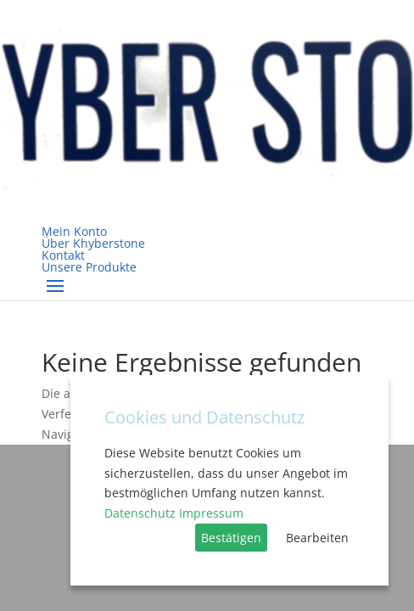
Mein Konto (74, 231)
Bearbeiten (317, 538)
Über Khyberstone (93, 243)
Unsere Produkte (89, 267)
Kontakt (63, 255)
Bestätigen (231, 538)
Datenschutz (140, 513)
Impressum (211, 513)
